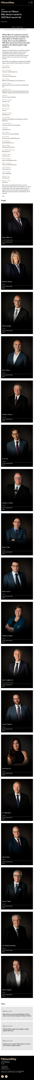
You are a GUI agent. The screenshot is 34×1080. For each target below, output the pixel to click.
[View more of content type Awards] (4, 1011)
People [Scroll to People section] (18, 27)
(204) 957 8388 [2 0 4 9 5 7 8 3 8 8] (9, 375)
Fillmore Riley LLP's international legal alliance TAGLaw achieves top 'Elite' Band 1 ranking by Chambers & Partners (17, 1015)
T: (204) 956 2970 (4, 1066)
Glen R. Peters (5, 136)
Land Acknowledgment (20, 1071)
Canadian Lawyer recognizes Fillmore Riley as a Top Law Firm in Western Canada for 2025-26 (16, 1044)
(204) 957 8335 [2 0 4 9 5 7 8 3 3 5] (9, 773)
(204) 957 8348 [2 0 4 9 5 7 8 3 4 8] (9, 463)
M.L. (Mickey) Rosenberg (8, 150)
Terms (6, 1071)
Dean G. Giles (5, 104)
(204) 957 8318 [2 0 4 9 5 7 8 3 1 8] (9, 862)
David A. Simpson (6, 158)
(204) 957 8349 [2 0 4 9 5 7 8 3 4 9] (9, 950)
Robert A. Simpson (6, 163)
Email (3, 243)
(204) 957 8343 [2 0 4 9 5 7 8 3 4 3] (9, 330)
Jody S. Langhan (6, 117)
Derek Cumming (6, 74)
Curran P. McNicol (6, 123)
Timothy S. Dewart (6, 83)
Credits (20, 1072)
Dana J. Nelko (5, 132)
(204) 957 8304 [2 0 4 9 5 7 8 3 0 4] (9, 906)
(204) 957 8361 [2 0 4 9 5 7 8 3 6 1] (9, 640)
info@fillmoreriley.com (5, 1068)
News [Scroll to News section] (22, 27)
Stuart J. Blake (5, 66)
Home (2, 29)
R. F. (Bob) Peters (6, 813)
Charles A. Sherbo (6, 154)
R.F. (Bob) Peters (6, 141)
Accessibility (10, 1071)
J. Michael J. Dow (6, 89)
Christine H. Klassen (7, 113)
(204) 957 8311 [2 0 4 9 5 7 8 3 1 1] (9, 684)
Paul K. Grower (6, 108)
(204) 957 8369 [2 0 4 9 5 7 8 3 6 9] (9, 596)
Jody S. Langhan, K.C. (8, 680)
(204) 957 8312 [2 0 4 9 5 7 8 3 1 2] (9, 419)
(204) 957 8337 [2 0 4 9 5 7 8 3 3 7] (9, 552)
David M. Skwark (6, 167)
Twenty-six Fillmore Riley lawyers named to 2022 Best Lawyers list (15, 29)
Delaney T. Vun (6, 176)
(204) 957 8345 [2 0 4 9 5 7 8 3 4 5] (9, 507)
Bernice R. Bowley (6, 70)
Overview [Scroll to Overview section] (13, 27)
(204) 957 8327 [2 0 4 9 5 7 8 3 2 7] (9, 994)
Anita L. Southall (6, 172)
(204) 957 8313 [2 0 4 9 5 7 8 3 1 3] (9, 817)
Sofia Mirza (5, 128)
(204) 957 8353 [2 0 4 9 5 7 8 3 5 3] (9, 286)
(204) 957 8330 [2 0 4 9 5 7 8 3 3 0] (9, 729)
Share (3, 196)
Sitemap (2, 1071)
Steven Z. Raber (6, 145)
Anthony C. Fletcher (7, 100)
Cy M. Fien (4, 95)
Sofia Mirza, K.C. (6, 768)
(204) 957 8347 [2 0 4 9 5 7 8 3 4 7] (9, 242)
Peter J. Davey (5, 79)
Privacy (14, 1071)
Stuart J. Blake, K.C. (7, 237)
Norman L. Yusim (6, 180)
